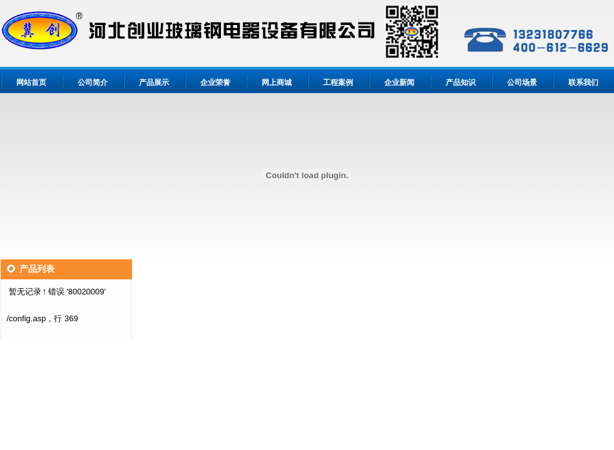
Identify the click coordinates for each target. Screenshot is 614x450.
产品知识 (461, 82)
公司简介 (93, 82)
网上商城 (277, 82)
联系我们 (583, 82)
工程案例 (338, 82)
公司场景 (522, 82)
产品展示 (154, 82)
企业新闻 (399, 82)
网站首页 (31, 82)
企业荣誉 (215, 82)
